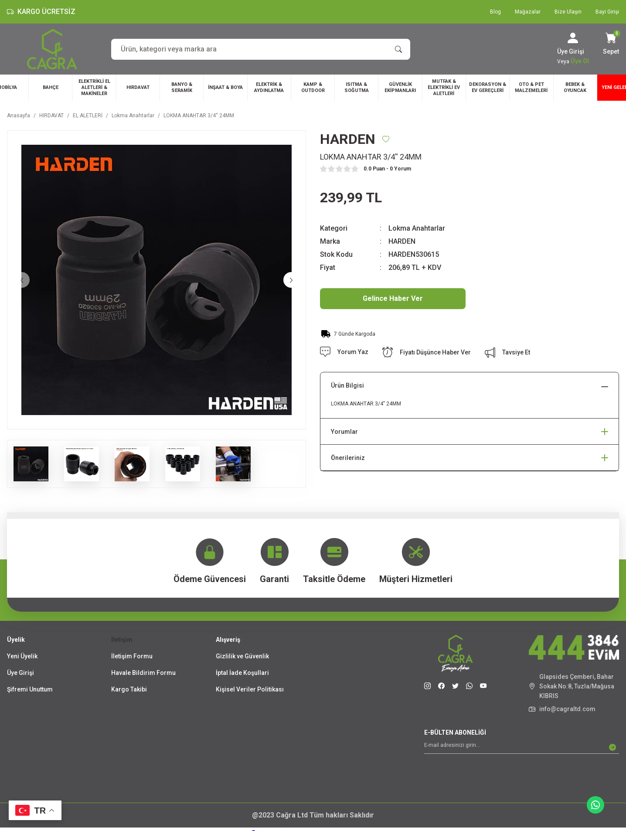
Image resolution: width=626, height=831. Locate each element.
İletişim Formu (132, 656)
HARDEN (401, 241)
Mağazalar (528, 12)
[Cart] (611, 44)
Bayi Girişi (607, 12)
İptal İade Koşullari (242, 672)
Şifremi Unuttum (30, 689)
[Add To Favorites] (385, 139)
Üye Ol (580, 61)
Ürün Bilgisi (347, 385)
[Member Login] (573, 38)
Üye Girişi (20, 672)
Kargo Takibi (129, 689)
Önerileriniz (348, 457)
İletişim (122, 639)
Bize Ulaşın (568, 12)
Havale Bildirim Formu (143, 672)
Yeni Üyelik (22, 656)
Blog (495, 12)
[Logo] (52, 49)
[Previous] (22, 280)
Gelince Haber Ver (393, 298)
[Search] (260, 49)
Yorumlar (344, 431)
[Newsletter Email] (521, 747)
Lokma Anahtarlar (416, 228)
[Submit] (612, 747)
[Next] (291, 280)
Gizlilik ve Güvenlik (242, 656)
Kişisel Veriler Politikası (250, 689)
